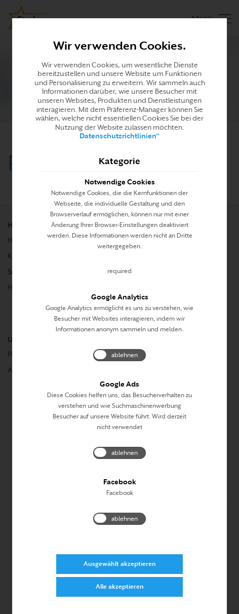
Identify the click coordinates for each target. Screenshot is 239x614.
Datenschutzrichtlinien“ (119, 136)
